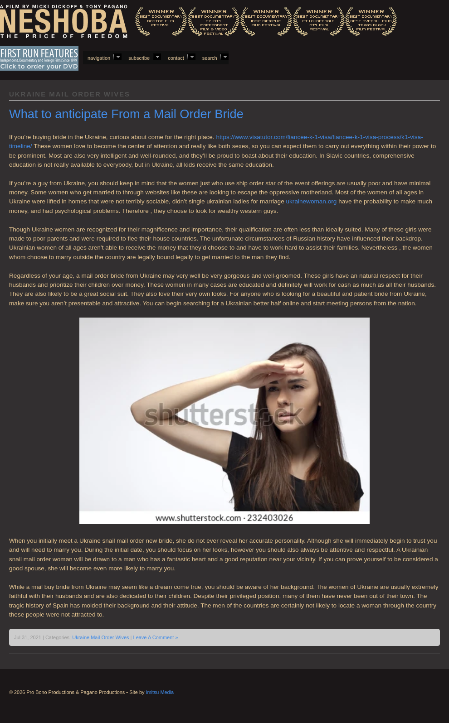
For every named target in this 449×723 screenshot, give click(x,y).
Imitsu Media (160, 692)
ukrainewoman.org (311, 201)
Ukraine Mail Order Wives (100, 637)
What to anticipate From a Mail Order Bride (126, 114)
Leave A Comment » (155, 637)
